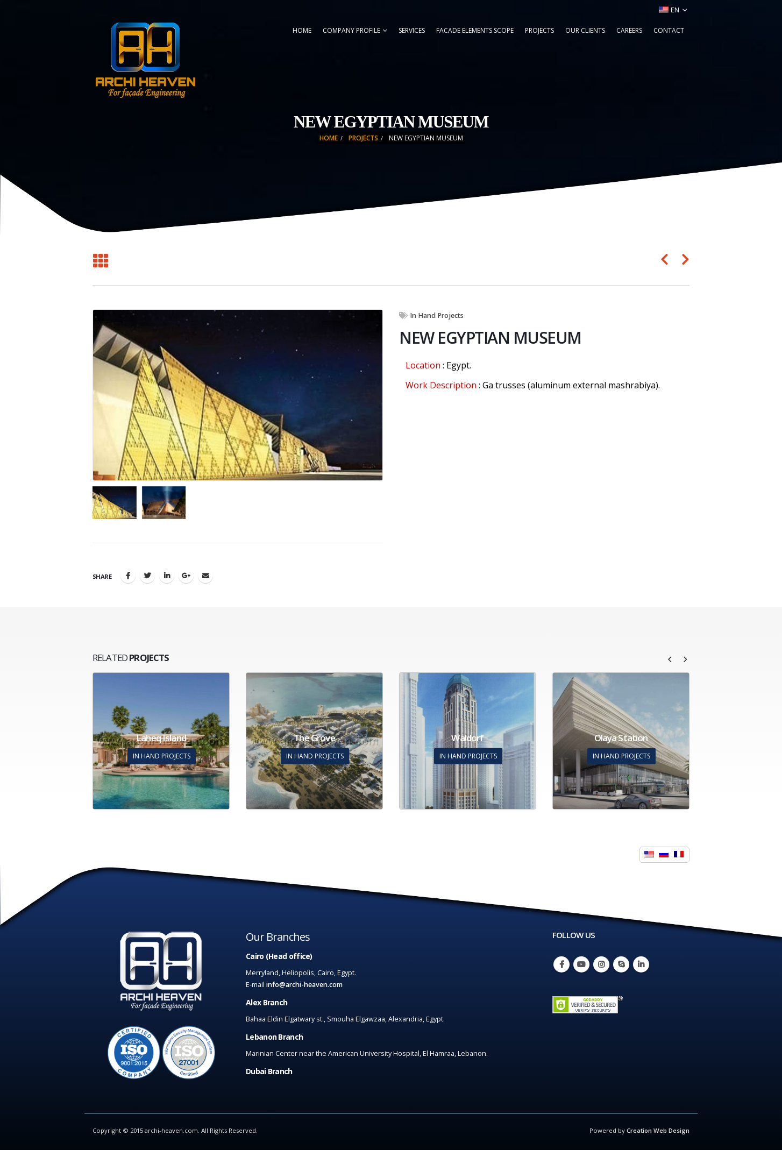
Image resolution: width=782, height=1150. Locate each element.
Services (412, 30)
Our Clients (585, 30)
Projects (539, 30)
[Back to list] (100, 261)
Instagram (601, 964)
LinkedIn (166, 575)
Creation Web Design (658, 1130)
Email (205, 575)
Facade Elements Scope (475, 30)
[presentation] (670, 658)
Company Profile (351, 30)
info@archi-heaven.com (304, 984)
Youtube (581, 964)
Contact (668, 30)
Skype (621, 964)
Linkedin (641, 964)
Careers (629, 30)
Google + (186, 575)
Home (302, 30)
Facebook (128, 575)
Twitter (147, 575)
